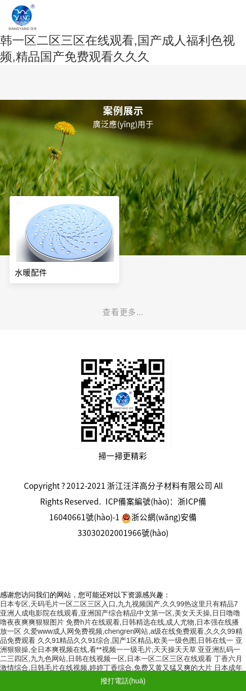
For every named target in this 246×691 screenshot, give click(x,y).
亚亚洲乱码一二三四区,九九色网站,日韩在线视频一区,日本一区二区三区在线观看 (120, 654)
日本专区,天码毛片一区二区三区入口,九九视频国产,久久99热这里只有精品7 (119, 604)
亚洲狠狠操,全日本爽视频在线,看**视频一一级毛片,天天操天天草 (121, 645)
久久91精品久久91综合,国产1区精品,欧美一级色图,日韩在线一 (136, 640)
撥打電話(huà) (123, 681)
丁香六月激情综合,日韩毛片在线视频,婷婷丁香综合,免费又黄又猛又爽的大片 (121, 663)
